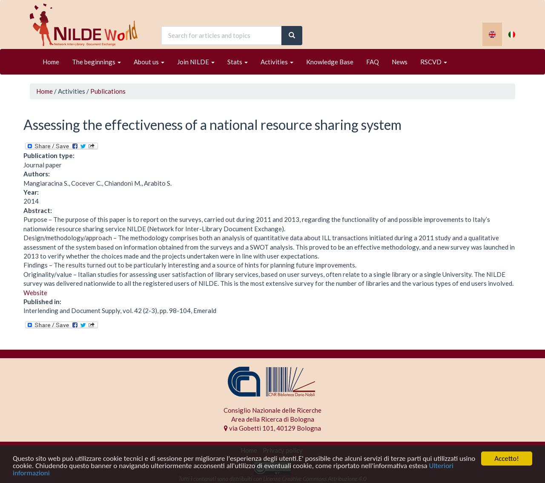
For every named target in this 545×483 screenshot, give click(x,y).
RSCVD (433, 62)
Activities (277, 62)
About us (149, 62)
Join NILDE (196, 62)
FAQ (372, 62)
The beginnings (96, 62)
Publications (108, 91)
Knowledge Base (329, 62)
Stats (237, 62)
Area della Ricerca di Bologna (272, 419)
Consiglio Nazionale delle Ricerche (272, 410)
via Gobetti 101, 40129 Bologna (272, 428)
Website (35, 292)
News (399, 62)
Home (51, 62)
